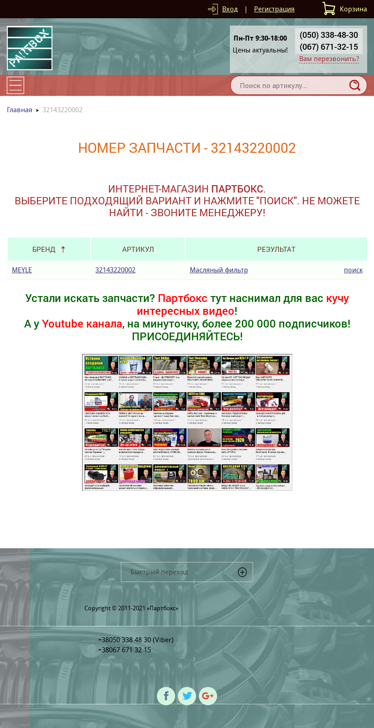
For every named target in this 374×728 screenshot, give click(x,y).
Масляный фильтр (219, 269)
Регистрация (274, 9)
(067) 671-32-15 (329, 46)
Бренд (43, 249)
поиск (353, 269)
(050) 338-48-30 (329, 34)
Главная (19, 109)
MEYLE (22, 269)
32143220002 (115, 269)
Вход (230, 9)
